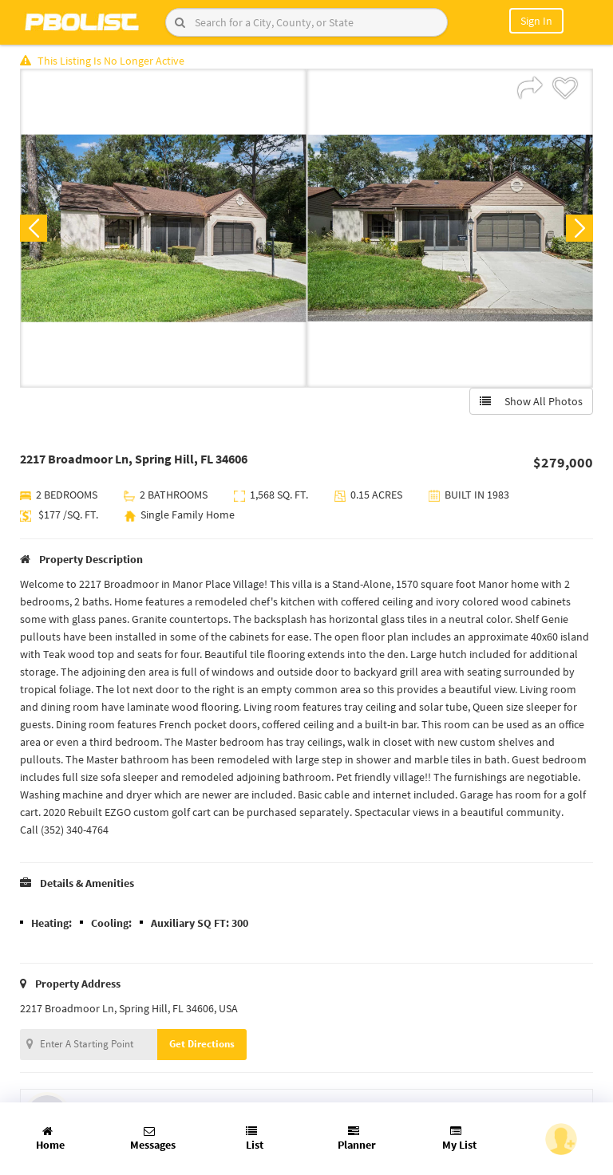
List (254, 1139)
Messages (153, 1139)
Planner (357, 1139)
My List (459, 1139)
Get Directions (202, 1044)
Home (50, 1139)
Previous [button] (33, 228)
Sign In (536, 21)
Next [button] (579, 228)
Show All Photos (531, 401)
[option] (163, 228)
